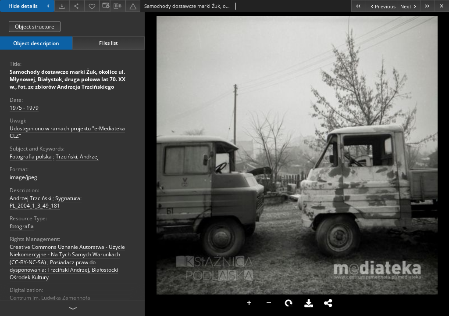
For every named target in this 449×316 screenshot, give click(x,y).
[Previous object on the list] (382, 6)
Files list (108, 43)
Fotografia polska (31, 156)
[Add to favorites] (92, 6)
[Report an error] (132, 6)
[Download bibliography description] (117, 6)
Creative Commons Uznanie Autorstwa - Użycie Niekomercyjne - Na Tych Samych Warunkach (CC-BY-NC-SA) (67, 254)
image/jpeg (23, 177)
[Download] (61, 6)
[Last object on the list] (427, 6)
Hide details (30, 6)
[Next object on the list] (409, 6)
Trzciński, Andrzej (77, 156)
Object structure (34, 26)
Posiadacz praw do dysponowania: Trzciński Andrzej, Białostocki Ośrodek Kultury (64, 270)
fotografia (22, 226)
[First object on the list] (358, 6)
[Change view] (105, 6)
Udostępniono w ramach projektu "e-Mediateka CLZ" (67, 132)
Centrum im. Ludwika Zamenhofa (50, 298)
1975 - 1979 (24, 107)
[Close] (442, 6)
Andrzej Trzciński (30, 198)
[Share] (76, 6)
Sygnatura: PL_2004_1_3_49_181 (46, 201)
